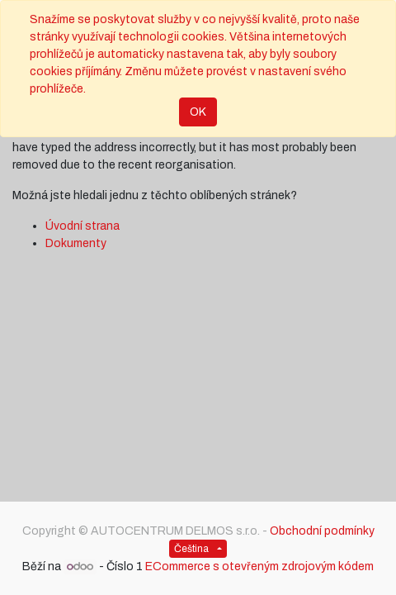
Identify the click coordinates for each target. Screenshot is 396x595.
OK (198, 112)
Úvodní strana (82, 226)
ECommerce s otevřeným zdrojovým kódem (259, 566)
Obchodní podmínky (322, 531)
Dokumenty (75, 243)
